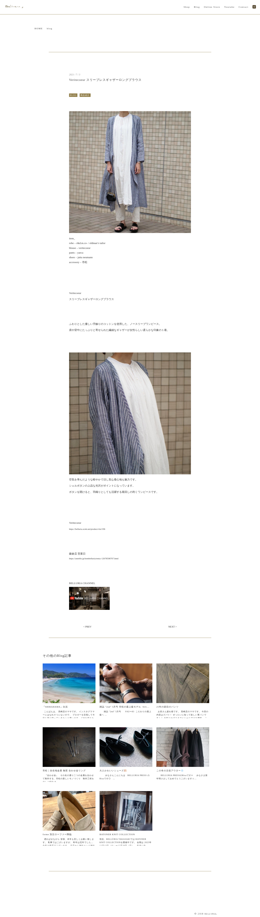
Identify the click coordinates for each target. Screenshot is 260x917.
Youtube (229, 7)
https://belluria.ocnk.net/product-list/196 (87, 529)
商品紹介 (85, 95)
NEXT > (172, 626)
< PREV (87, 626)
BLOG (73, 95)
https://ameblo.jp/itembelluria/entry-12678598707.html (93, 558)
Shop (187, 7)
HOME (39, 28)
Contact (243, 7)
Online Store (212, 7)
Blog (197, 7)
